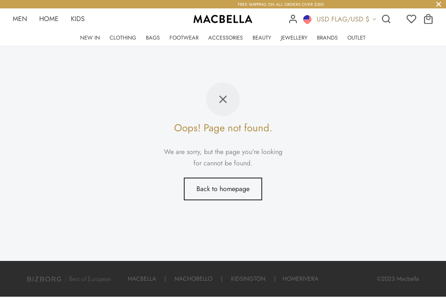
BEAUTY (262, 38)
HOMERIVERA (300, 278)
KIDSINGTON (248, 278)
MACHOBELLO (193, 278)
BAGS (153, 38)
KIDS (78, 19)
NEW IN (90, 38)
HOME (49, 19)
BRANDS (327, 38)
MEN (20, 19)
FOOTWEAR (184, 38)
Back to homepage (223, 189)
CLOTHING (123, 38)
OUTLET (356, 38)
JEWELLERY (294, 38)
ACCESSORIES (225, 38)
